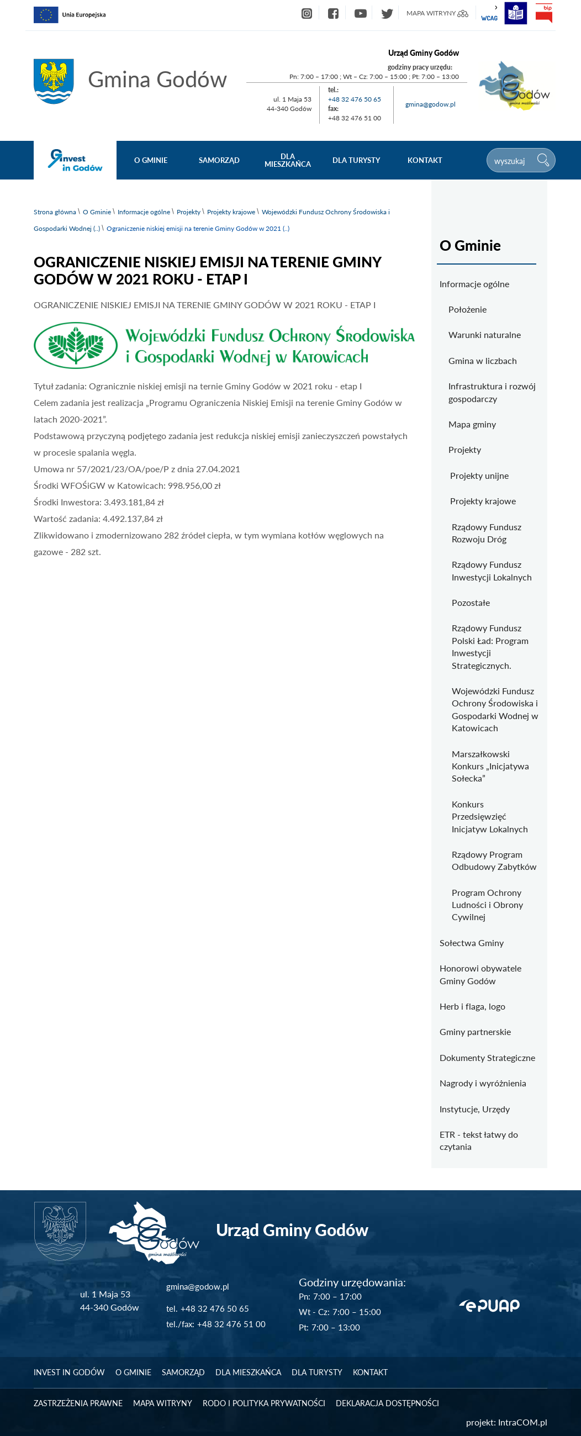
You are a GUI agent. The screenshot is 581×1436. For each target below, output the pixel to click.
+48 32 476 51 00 (231, 1324)
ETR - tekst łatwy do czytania (479, 1140)
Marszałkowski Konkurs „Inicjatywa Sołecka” (490, 766)
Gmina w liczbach (482, 360)
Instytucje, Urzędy (475, 1109)
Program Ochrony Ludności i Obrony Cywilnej (487, 904)
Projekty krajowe (231, 212)
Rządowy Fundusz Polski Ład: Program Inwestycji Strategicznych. (490, 646)
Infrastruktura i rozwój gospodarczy (492, 392)
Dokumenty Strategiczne (487, 1057)
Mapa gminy (472, 424)
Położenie (467, 309)
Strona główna (55, 212)
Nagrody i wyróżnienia (483, 1083)
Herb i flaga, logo (472, 1006)
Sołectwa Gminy (472, 942)
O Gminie (97, 212)
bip (543, 13)
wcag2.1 (489, 13)
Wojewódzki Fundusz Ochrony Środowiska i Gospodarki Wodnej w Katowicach (495, 709)
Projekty (188, 212)
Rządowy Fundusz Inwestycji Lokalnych (492, 570)
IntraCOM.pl (522, 1422)
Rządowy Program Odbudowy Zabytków (494, 860)
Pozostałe (471, 602)
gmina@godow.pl (430, 104)
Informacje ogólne (144, 212)
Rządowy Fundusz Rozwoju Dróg (486, 532)
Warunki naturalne (484, 334)
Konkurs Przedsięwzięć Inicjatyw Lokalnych (490, 816)
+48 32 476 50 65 (354, 99)
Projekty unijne (479, 475)
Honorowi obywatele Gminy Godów (480, 974)
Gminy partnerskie (475, 1031)
